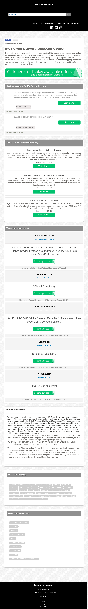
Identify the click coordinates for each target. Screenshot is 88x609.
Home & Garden (43, 493)
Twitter (46, 592)
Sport (73, 496)
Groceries (14, 493)
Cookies (43, 604)
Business (65, 485)
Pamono (14, 531)
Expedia (14, 555)
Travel (31, 499)
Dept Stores (24, 487)
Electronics (44, 487)
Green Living (63, 490)
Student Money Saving (66, 23)
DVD (34, 487)
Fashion (68, 487)
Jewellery (67, 493)
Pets (20, 496)
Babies (48, 485)
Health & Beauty (27, 493)
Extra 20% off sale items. (44, 385)
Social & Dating (61, 496)
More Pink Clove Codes (44, 278)
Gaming (45, 490)
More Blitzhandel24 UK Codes (44, 239)
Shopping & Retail (45, 496)
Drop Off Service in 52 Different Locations (44, 175)
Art (29, 485)
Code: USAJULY (23, 107)
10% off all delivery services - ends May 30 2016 (33, 117)
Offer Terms (26, 268)
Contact (43, 601)
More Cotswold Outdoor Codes (44, 310)
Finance (14, 490)
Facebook (38, 592)
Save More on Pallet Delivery (44, 201)
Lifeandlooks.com (17, 543)
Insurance (56, 493)
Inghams (14, 526)
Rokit (12, 539)
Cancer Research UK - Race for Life (24, 559)
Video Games (42, 499)
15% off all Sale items (44, 353)
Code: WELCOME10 (25, 128)
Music (13, 496)
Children (14, 487)
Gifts (53, 490)
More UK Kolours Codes (44, 345)
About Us (43, 599)
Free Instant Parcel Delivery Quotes (44, 150)
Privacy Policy (43, 606)
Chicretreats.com (17, 535)
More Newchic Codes (44, 377)
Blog (79, 23)
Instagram (53, 592)
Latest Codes (37, 23)
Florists (23, 490)
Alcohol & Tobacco (17, 485)
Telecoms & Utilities (18, 499)
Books (56, 485)
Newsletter (49, 23)
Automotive (38, 485)
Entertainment (57, 487)
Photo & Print (30, 496)
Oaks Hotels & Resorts (19, 523)
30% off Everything (44, 286)
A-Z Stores (43, 596)
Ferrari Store (15, 547)
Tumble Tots (15, 551)
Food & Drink (34, 490)
